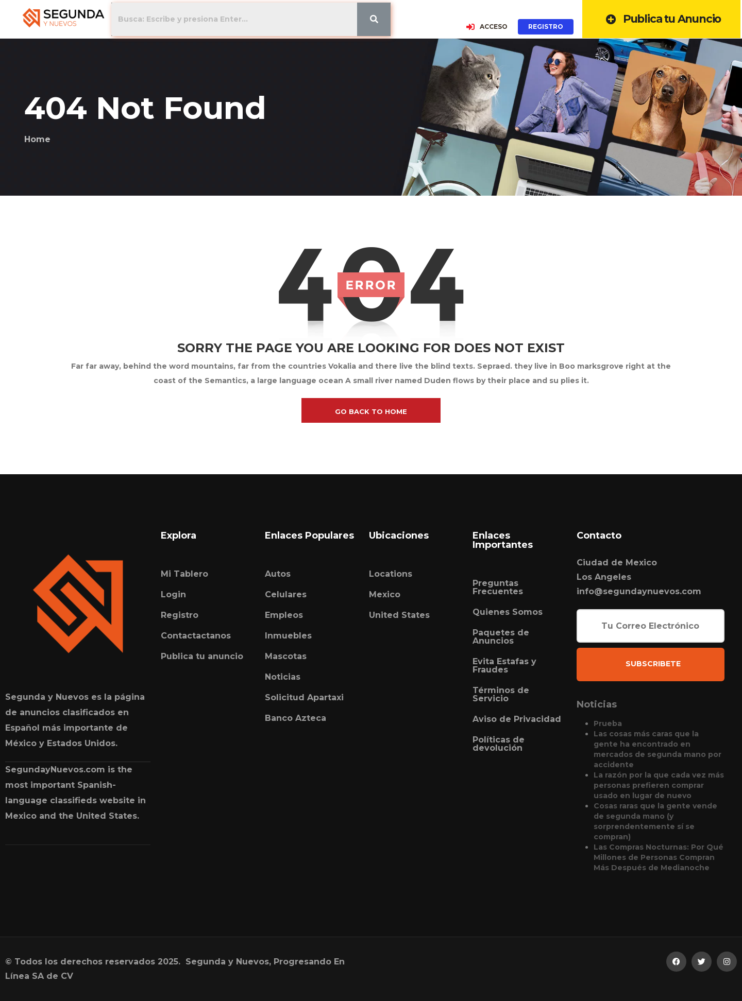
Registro (179, 615)
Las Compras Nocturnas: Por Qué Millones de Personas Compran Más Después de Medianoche (658, 857)
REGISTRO (546, 26)
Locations (390, 574)
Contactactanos (196, 636)
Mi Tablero (184, 574)
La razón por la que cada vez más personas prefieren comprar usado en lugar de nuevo (659, 785)
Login (173, 594)
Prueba (608, 723)
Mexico (384, 594)
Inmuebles (288, 636)
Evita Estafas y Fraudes (504, 666)
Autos (278, 574)
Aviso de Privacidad (517, 719)
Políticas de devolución (499, 744)
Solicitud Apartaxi (304, 697)
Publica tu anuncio (202, 656)
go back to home (371, 411)
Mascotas (286, 656)
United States (399, 615)
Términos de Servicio (501, 694)
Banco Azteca (295, 718)
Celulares (286, 594)
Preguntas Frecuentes (498, 587)
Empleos (284, 615)
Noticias (282, 677)
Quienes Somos (508, 612)
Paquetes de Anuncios (501, 637)
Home (37, 139)
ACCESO (487, 27)
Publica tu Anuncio (663, 18)
